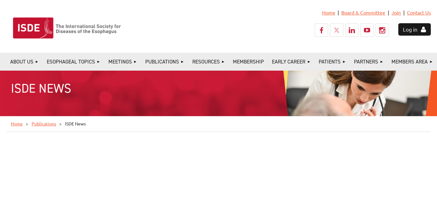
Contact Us (419, 12)
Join (396, 12)
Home (328, 12)
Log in (410, 29)
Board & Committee (363, 12)
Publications (44, 123)
